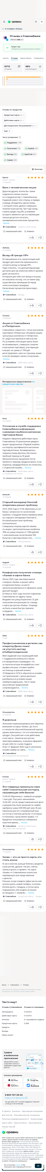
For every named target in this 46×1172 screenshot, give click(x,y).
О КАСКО (28, 1012)
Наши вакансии (35, 1123)
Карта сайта (7, 1123)
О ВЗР (26, 1023)
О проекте (6, 1111)
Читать (6, 223)
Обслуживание (24, 541)
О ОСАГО (28, 1015)
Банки (4, 985)
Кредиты (5, 1027)
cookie (18, 1165)
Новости (5, 58)
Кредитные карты (25, 615)
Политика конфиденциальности (15, 1119)
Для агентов (7, 1115)
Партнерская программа (32, 1111)
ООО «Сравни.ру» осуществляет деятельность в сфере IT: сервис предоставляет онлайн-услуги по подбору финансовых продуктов (23, 1139)
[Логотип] (23, 1132)
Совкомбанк (14, 985)
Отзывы (26, 985)
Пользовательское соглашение (27, 1115)
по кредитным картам (18, 382)
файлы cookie (28, 1151)
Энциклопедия (36, 1119)
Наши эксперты (20, 1123)
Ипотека (5, 1019)
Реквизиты (39, 58)
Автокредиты (7, 1012)
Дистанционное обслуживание (15, 756)
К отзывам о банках (12, 29)
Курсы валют (26, 58)
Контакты (16, 1111)
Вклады (21, 295)
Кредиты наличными (27, 227)
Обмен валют (7, 1035)
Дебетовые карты (25, 362)
